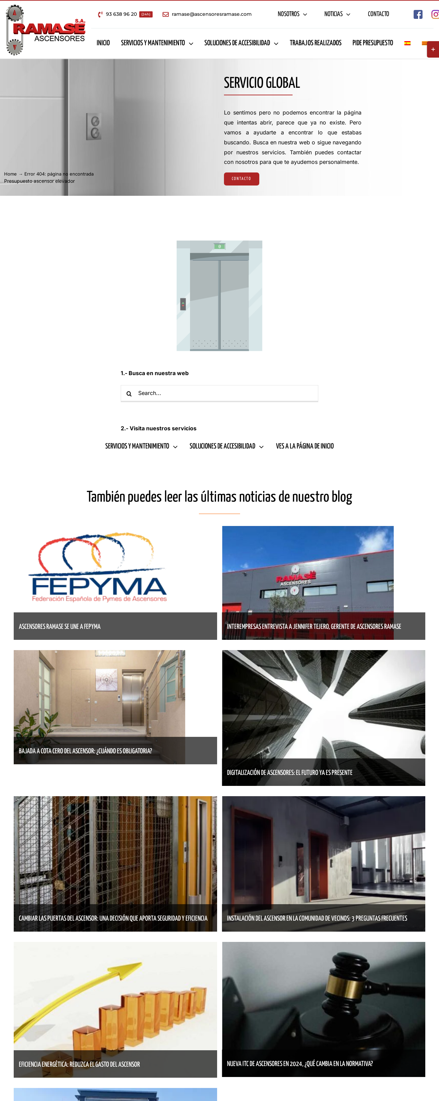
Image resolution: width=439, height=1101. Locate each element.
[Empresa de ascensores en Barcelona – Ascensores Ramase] (45, 6)
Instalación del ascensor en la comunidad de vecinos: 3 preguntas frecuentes (317, 918)
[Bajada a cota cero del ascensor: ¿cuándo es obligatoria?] (99, 654)
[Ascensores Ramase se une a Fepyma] (99, 530)
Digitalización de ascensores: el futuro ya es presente (290, 773)
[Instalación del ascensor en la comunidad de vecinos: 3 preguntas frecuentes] (324, 801)
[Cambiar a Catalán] (424, 43)
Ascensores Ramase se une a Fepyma (59, 627)
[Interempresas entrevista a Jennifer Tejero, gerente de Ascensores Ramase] (308, 530)
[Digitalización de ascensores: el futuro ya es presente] (324, 654)
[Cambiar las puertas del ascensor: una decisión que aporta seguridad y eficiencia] (115, 801)
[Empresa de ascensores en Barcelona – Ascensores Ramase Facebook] (418, 12)
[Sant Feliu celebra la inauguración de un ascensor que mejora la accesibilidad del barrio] (115, 1092)
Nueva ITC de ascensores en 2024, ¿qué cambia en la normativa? (300, 1064)
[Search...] (219, 393)
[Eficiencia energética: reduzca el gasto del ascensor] (115, 946)
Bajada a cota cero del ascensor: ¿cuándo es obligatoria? (85, 751)
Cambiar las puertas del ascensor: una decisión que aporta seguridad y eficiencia (113, 918)
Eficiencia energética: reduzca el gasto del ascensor (79, 1065)
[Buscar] (129, 393)
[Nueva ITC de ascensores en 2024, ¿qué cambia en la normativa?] (324, 946)
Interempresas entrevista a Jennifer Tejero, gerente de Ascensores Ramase (314, 627)
